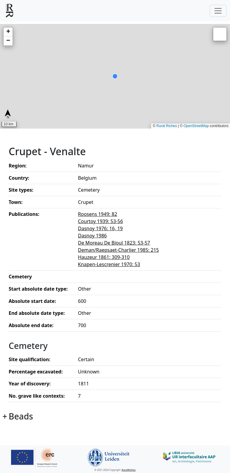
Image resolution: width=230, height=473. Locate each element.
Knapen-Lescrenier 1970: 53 (109, 264)
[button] (8, 32)
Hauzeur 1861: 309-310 (104, 257)
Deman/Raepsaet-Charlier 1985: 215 (118, 250)
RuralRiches (129, 470)
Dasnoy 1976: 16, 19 (100, 228)
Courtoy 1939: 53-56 (100, 221)
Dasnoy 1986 (92, 235)
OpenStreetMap (196, 126)
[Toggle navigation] (218, 11)
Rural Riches (167, 126)
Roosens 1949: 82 (97, 214)
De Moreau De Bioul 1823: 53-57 (114, 242)
